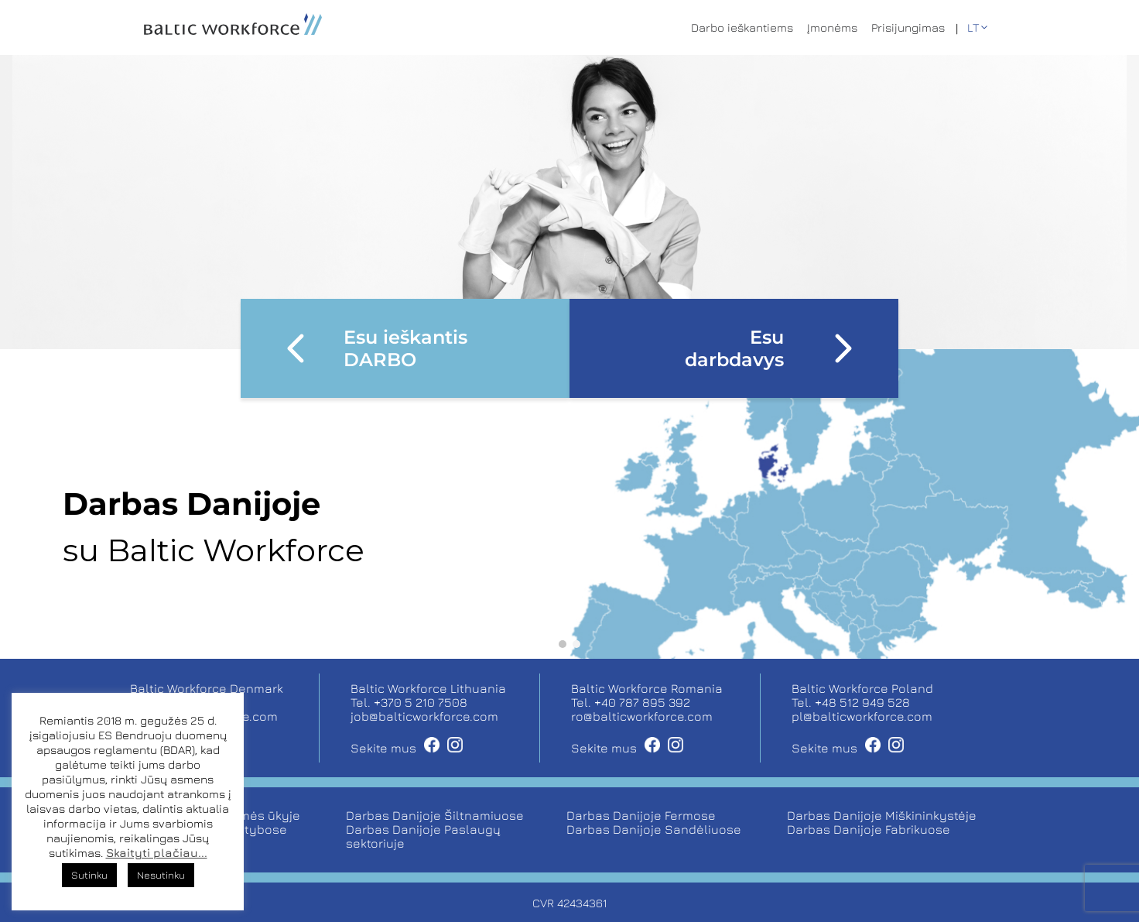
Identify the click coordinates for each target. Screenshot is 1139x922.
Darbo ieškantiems (742, 27)
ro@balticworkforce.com (642, 716)
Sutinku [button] (89, 875)
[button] (562, 644)
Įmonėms (832, 27)
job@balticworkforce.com (424, 716)
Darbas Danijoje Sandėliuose (653, 829)
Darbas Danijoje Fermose (641, 815)
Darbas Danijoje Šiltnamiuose (435, 815)
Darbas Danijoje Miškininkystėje (882, 815)
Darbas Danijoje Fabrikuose (868, 829)
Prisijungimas (908, 27)
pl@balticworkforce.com (862, 716)
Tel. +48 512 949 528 (851, 702)
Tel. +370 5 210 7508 (409, 702)
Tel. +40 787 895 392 (630, 702)
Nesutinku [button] (161, 875)
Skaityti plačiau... (156, 852)
